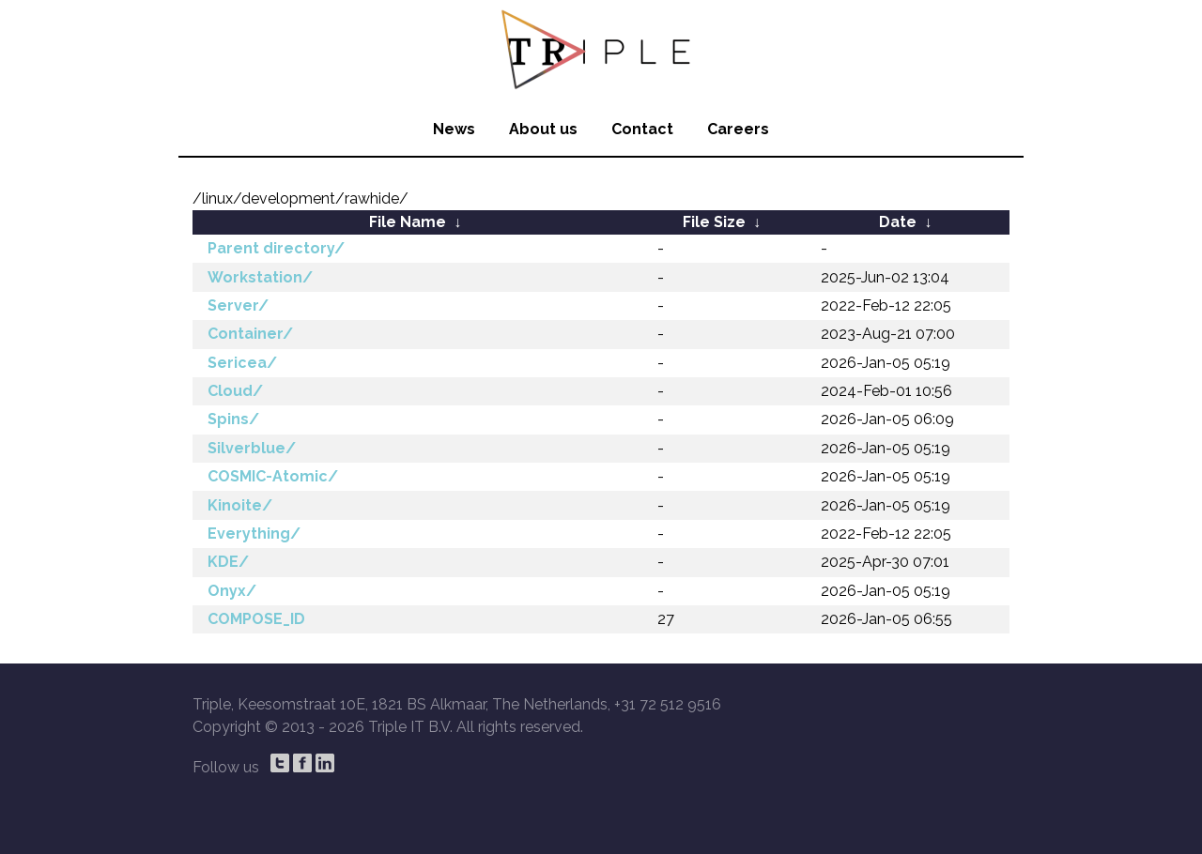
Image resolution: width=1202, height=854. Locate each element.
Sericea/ (242, 363)
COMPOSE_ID (256, 619)
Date (898, 222)
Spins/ (233, 419)
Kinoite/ (240, 505)
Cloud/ (235, 391)
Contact (642, 129)
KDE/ (228, 562)
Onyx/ (232, 591)
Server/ (238, 305)
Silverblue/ (252, 448)
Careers (738, 129)
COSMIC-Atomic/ (273, 476)
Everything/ (254, 533)
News (454, 129)
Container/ (250, 334)
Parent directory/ (276, 248)
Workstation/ (260, 277)
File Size (714, 222)
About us (543, 129)
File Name (407, 222)
